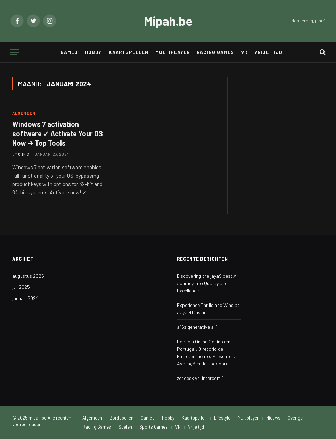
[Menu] (14, 52)
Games (69, 52)
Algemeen (23, 113)
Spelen (125, 427)
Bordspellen (121, 418)
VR (244, 52)
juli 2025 (21, 287)
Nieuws (273, 418)
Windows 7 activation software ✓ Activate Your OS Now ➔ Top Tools (57, 133)
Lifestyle (222, 418)
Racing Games (215, 52)
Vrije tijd (268, 52)
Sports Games (153, 427)
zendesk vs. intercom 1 (200, 378)
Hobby (93, 52)
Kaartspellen (128, 52)
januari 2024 (25, 298)
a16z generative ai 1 (197, 327)
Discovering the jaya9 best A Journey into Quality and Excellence (207, 283)
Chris (24, 154)
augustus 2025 (28, 276)
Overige (295, 418)
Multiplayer (172, 52)
